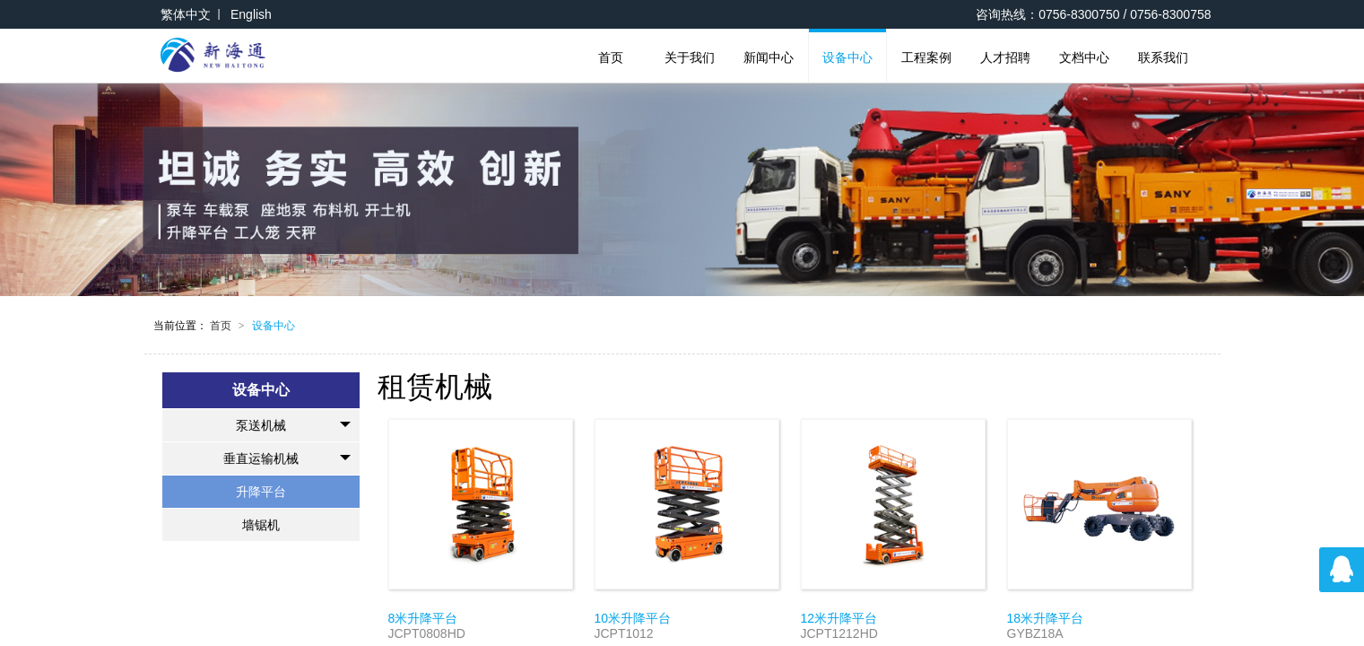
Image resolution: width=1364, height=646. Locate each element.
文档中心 (1084, 57)
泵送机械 (293, 425)
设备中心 (847, 57)
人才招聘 (1005, 57)
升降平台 (261, 491)
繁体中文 (186, 14)
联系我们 (1163, 57)
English (251, 14)
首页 (610, 57)
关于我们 (690, 57)
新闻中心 (768, 57)
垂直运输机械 (287, 458)
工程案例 (926, 57)
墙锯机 (261, 525)
